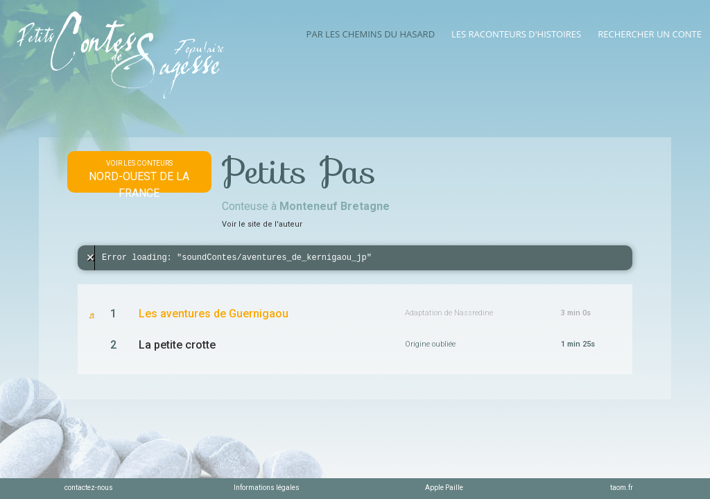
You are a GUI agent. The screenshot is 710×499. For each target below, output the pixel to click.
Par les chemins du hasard (370, 34)
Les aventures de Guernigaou (213, 313)
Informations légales (267, 487)
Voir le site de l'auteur (262, 224)
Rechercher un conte (650, 34)
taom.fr (621, 487)
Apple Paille (444, 487)
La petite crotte (177, 344)
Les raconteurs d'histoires (516, 34)
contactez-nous (88, 487)
